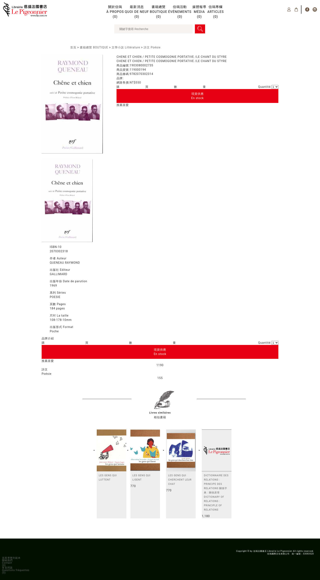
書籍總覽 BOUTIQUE (94, 47)
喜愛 (126, 105)
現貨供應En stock (197, 96)
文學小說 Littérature (126, 47)
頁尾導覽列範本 (11, 558)
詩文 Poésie (152, 47)
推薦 (120, 105)
